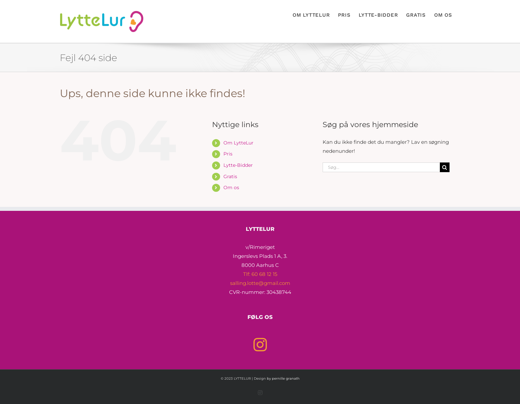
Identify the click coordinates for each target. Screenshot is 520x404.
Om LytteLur (238, 143)
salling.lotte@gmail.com (260, 283)
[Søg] (445, 167)
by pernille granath (283, 378)
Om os (231, 187)
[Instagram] (260, 344)
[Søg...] (381, 167)
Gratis (230, 176)
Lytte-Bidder (238, 165)
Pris (227, 154)
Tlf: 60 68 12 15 (260, 274)
